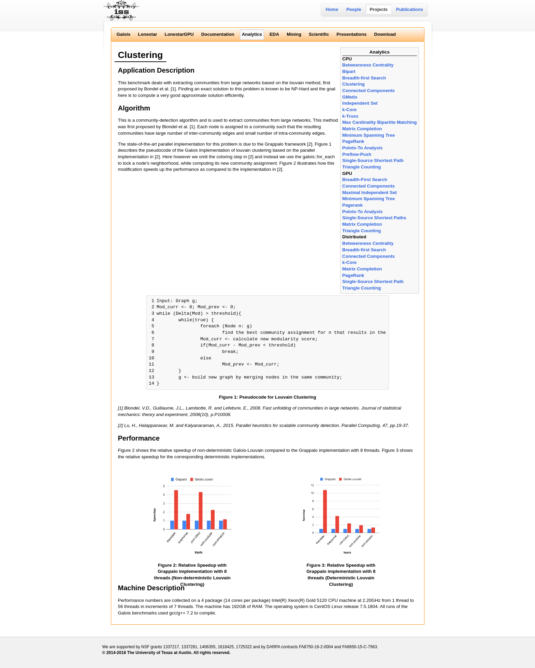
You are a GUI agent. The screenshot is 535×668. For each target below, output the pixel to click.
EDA (274, 34)
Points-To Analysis (362, 147)
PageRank (353, 141)
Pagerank (352, 205)
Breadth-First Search (364, 179)
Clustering (353, 84)
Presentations (351, 34)
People (353, 9)
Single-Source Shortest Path (373, 160)
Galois (124, 34)
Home (332, 9)
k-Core (349, 109)
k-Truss (350, 116)
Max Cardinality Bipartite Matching (379, 122)
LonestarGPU (179, 34)
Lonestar (147, 34)
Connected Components (368, 90)
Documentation (217, 34)
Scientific (319, 34)
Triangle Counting (361, 166)
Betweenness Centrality (367, 65)
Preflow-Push (356, 154)
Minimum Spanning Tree (368, 135)
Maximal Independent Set (369, 192)
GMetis (349, 97)
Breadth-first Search (364, 77)
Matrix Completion (362, 128)
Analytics (252, 34)
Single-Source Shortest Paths (374, 217)
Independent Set (360, 103)
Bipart (349, 71)
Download (385, 34)
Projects (379, 9)
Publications (409, 9)
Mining (294, 34)
